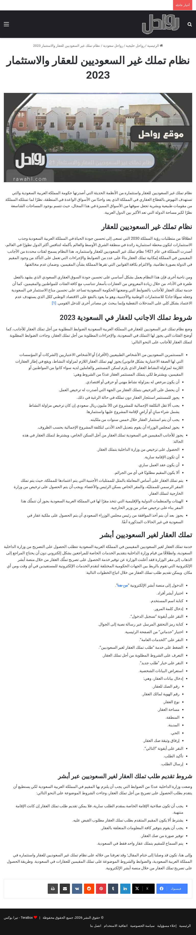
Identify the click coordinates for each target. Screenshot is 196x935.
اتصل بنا (95, 926)
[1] (54, 303)
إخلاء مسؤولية (167, 926)
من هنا (122, 585)
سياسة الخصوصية (142, 926)
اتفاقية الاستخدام (115, 926)
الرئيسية (155, 46)
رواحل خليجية (135, 46)
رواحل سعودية (113, 46)
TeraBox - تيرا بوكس (18, 917)
